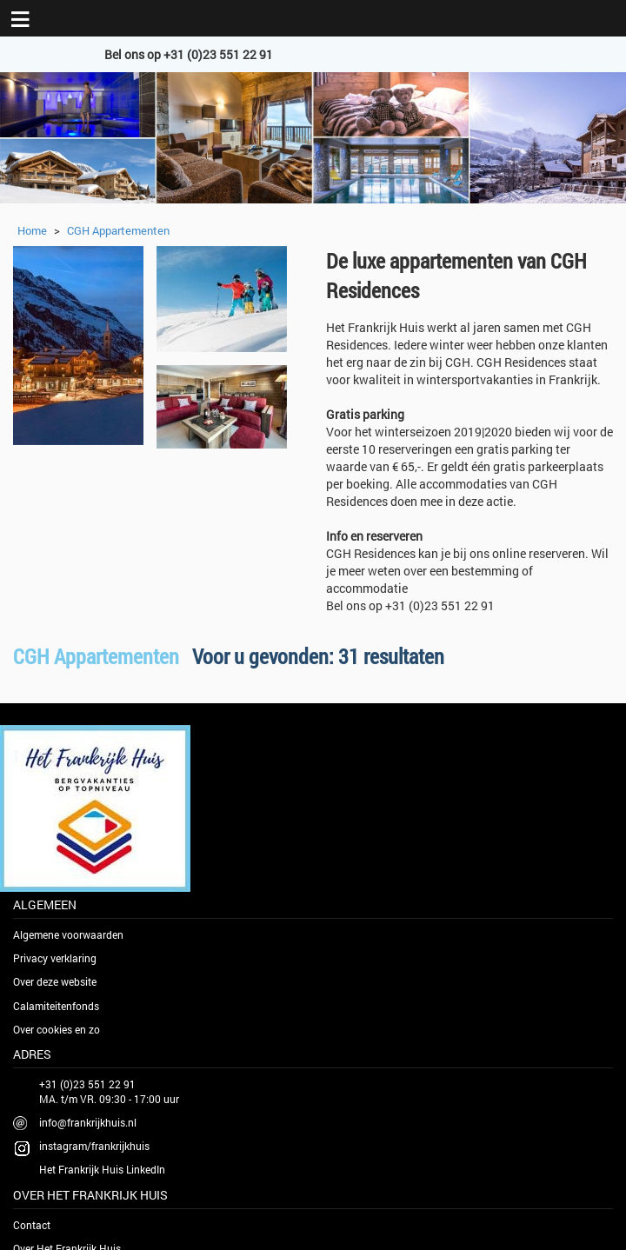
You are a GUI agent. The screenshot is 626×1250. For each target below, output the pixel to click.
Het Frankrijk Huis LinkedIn (102, 1169)
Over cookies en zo (56, 1029)
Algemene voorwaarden (68, 934)
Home (32, 230)
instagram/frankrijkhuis (94, 1146)
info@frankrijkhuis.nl (88, 1122)
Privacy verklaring (55, 958)
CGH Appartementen (118, 230)
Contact (31, 1225)
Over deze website (55, 981)
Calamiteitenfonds (56, 1006)
